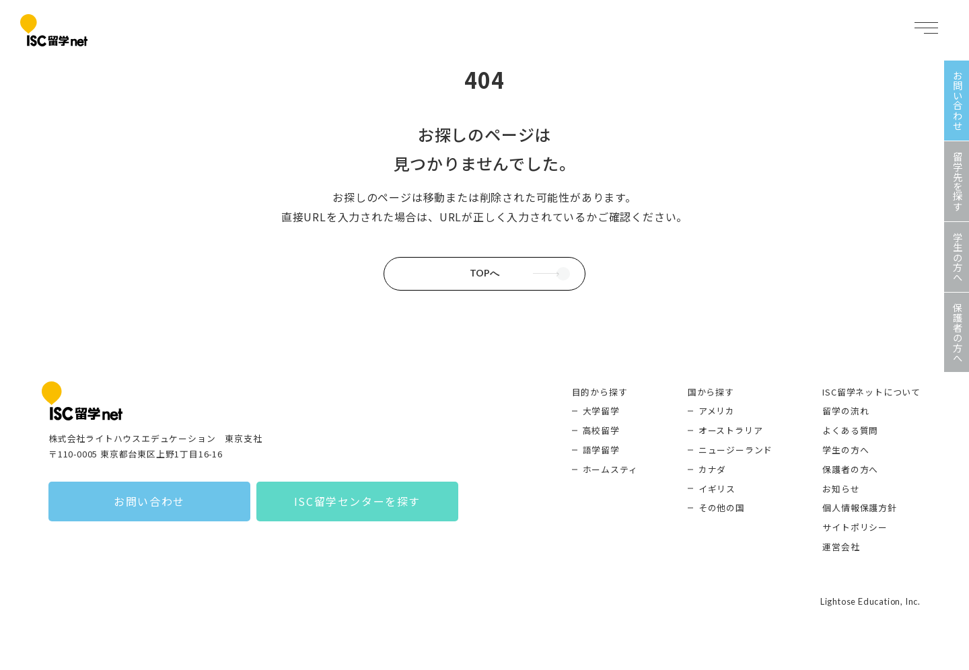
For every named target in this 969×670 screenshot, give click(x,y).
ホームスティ (610, 469)
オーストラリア (730, 430)
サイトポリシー (855, 527)
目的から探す (600, 391)
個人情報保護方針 (859, 507)
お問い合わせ (149, 501)
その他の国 (721, 507)
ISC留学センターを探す (357, 501)
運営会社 (840, 546)
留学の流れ (845, 410)
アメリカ (716, 410)
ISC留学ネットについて (871, 391)
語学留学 (601, 449)
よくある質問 (850, 430)
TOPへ (484, 273)
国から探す (711, 391)
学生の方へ (845, 449)
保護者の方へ (850, 469)
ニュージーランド (735, 449)
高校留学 (601, 430)
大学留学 (601, 410)
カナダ (712, 469)
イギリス (716, 488)
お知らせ (840, 488)
